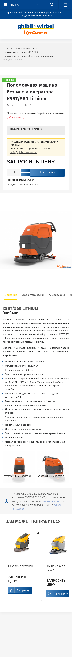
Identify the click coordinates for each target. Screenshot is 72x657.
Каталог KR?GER (25, 48)
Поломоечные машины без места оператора (28, 56)
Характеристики (33, 293)
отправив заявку (52, 499)
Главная (7, 48)
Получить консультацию (22, 183)
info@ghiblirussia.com (23, 150)
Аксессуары (57, 293)
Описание (10, 293)
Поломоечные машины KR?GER (20, 52)
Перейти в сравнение (50, 113)
